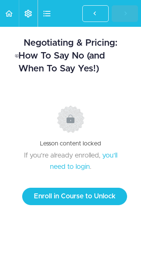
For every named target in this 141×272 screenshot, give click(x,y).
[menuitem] (28, 13)
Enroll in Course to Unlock (74, 196)
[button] (9, 13)
